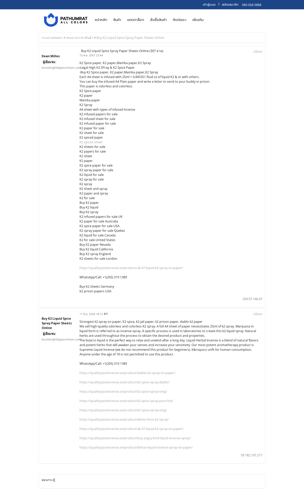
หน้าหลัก (101, 20)
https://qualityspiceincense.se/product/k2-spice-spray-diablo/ (124, 382)
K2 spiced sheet (90, 142)
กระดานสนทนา (52, 38)
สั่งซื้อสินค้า (158, 20)
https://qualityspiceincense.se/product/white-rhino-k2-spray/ (124, 419)
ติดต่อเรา (179, 20)
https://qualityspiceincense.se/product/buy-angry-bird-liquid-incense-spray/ (135, 438)
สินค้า (117, 20)
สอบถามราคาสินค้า (79, 38)
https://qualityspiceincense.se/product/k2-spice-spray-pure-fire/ (126, 401)
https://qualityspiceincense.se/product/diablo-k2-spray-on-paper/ (127, 373)
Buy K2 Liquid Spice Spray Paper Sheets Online (130, 38)
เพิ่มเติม (198, 20)
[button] (210, 19)
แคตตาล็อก (135, 20)
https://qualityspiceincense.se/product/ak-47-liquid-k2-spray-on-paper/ (131, 268)
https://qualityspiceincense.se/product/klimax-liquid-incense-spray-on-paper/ (136, 447)
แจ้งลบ (257, 51)
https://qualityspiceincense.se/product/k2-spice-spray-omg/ (123, 391)
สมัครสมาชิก (230, 4)
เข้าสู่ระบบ (209, 4)
